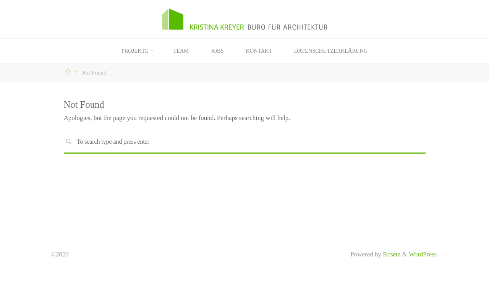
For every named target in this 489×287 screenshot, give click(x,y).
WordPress (423, 254)
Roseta (391, 254)
